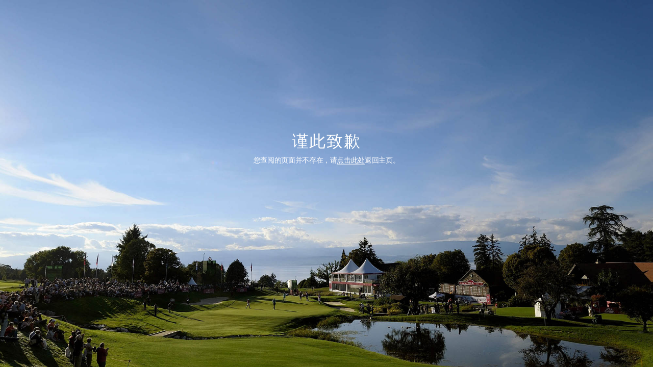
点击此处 (351, 159)
